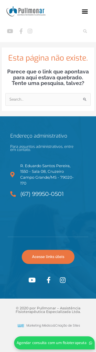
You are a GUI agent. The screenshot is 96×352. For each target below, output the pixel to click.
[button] (85, 11)
